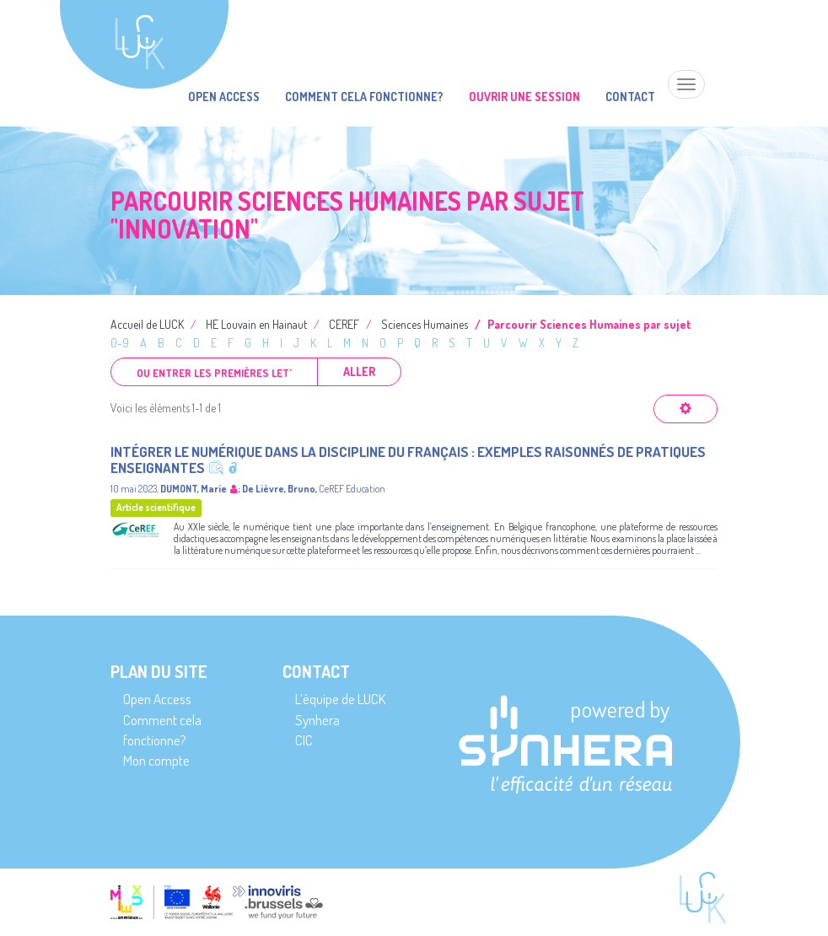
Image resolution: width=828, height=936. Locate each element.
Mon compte (156, 760)
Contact (630, 96)
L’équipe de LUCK (340, 698)
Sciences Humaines (424, 324)
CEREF (344, 324)
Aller (359, 371)
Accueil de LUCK (147, 324)
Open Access (224, 96)
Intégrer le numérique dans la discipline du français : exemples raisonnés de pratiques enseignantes (408, 459)
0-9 (119, 343)
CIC (304, 740)
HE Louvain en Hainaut (256, 324)
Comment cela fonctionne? (364, 96)
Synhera (317, 720)
